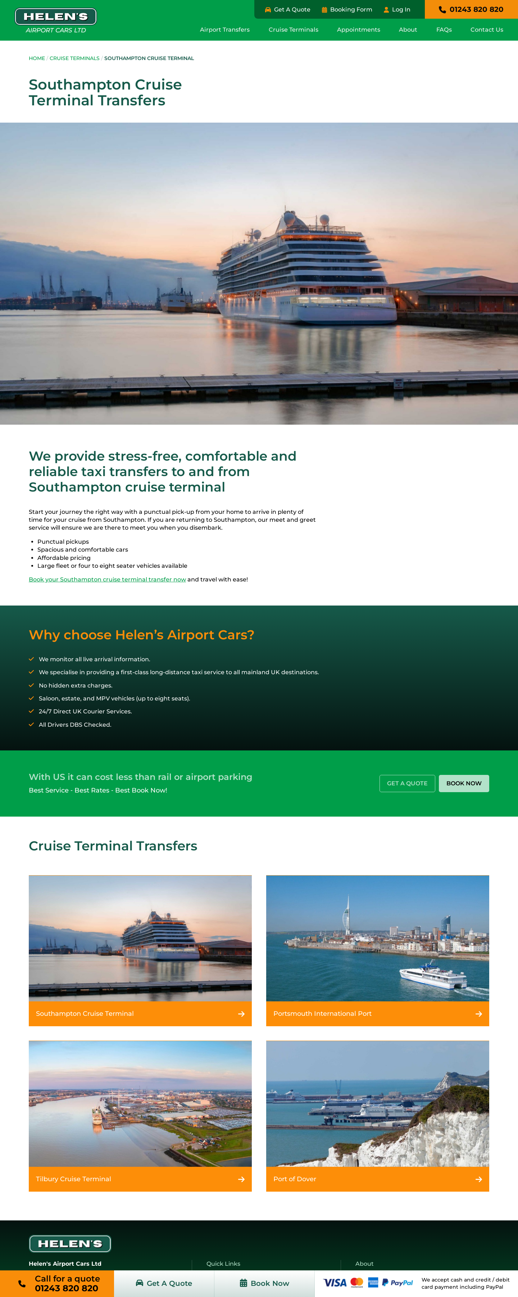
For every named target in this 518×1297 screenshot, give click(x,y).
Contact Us (487, 28)
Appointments (362, 28)
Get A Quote (407, 782)
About (410, 28)
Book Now (464, 782)
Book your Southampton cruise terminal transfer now (107, 578)
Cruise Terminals (298, 28)
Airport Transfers (231, 28)
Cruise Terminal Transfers (113, 845)
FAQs (445, 28)
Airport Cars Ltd (55, 20)
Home (37, 57)
